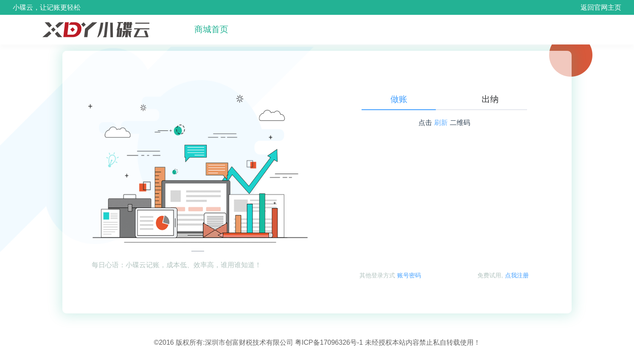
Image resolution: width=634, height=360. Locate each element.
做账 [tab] (398, 99)
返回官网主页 (601, 7)
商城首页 (211, 29)
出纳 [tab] (490, 99)
